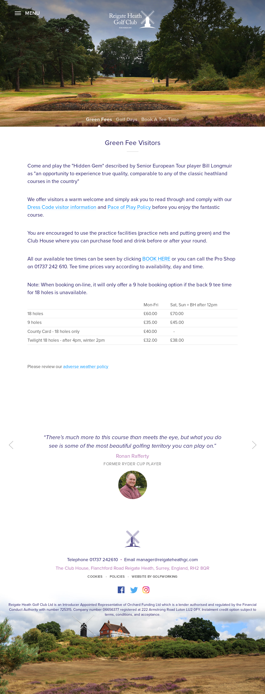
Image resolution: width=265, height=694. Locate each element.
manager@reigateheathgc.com (167, 559)
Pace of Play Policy (130, 207)
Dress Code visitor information (61, 207)
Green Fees (99, 119)
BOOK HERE (156, 259)
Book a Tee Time (160, 119)
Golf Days (126, 119)
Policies (117, 577)
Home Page (132, 19)
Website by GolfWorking (154, 577)
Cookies (94, 577)
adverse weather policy (86, 366)
